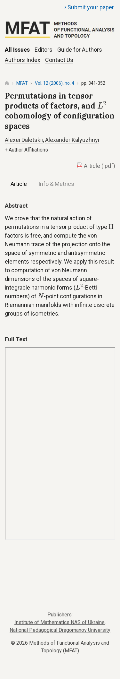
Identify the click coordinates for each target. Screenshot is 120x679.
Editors (43, 49)
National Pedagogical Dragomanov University (60, 630)
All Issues (17, 49)
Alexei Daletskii (24, 139)
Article (19, 183)
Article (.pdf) (99, 165)
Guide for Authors (79, 49)
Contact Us (59, 60)
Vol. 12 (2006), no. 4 (54, 83)
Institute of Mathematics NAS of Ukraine (59, 622)
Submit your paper (89, 7)
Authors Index (22, 60)
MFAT (22, 83)
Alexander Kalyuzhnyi (72, 139)
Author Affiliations (26, 150)
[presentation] (102, 105)
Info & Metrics (56, 183)
